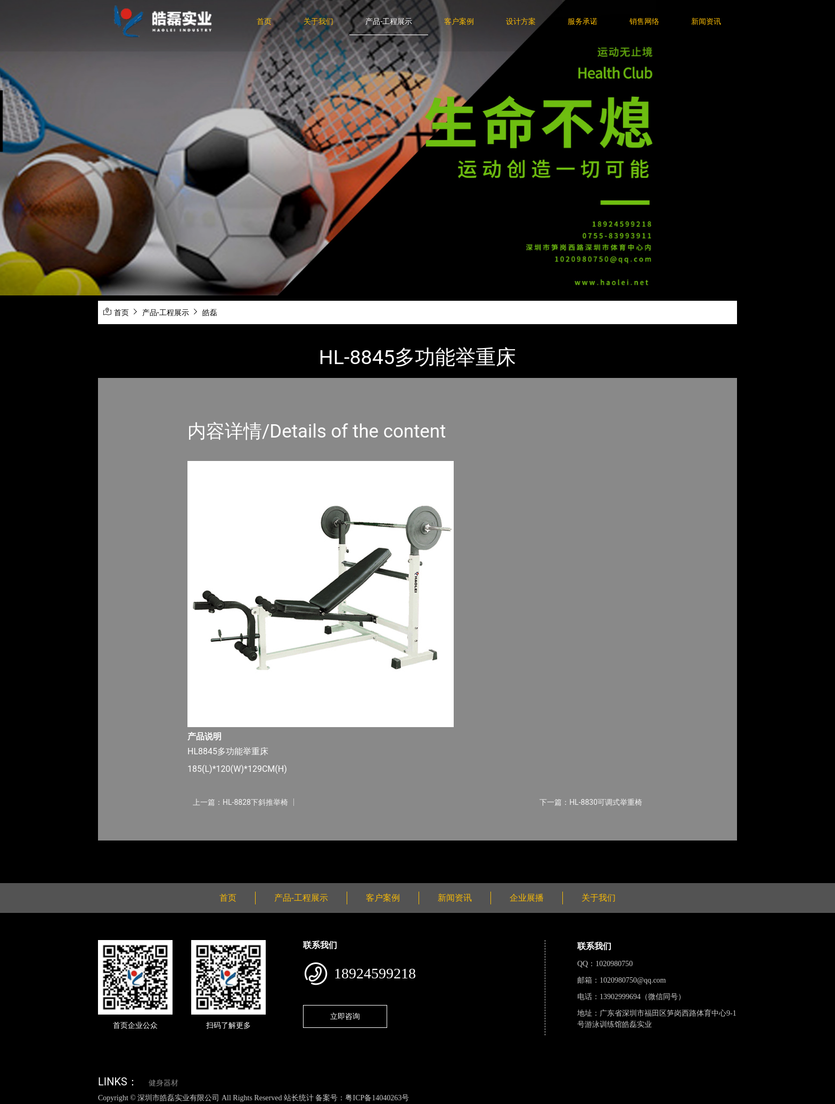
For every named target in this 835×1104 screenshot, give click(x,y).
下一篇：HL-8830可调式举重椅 (590, 802)
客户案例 (459, 21)
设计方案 (521, 21)
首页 (264, 21)
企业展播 (527, 897)
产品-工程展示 (388, 21)
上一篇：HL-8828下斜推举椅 (240, 802)
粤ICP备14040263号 (377, 1098)
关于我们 (318, 21)
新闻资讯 (706, 21)
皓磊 (209, 312)
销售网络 (644, 21)
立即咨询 (345, 1016)
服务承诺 (582, 21)
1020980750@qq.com (633, 980)
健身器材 (163, 1083)
